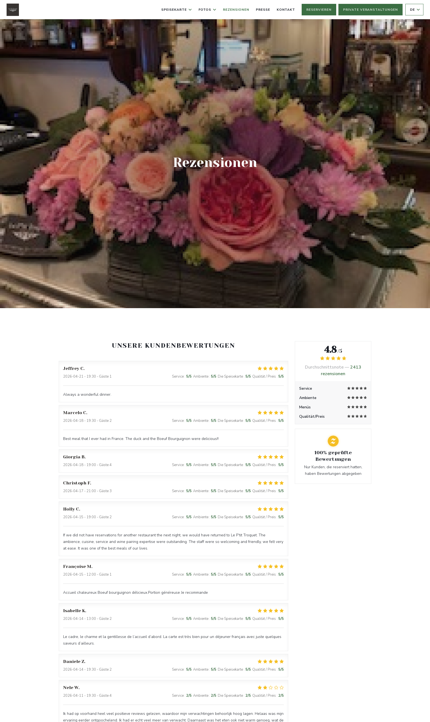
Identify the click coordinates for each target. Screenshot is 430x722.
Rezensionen (236, 9)
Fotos (208, 9)
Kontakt (286, 9)
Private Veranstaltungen (370, 9)
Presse (263, 9)
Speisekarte (176, 9)
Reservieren (319, 9)
